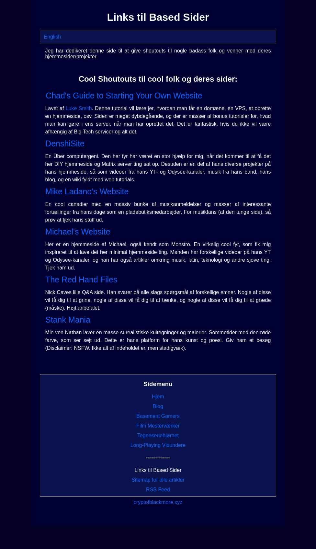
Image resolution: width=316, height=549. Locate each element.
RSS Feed (158, 489)
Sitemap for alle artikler (158, 480)
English (52, 37)
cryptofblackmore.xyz (158, 502)
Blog (158, 406)
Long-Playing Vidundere (158, 445)
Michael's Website (77, 231)
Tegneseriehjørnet (158, 435)
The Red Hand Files (81, 279)
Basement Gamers (157, 416)
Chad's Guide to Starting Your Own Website (124, 95)
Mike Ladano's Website (87, 191)
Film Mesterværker (157, 426)
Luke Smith (79, 108)
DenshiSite (65, 143)
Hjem (158, 396)
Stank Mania (67, 319)
